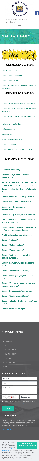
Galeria (8, 358)
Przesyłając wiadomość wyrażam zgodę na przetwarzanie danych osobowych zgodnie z (20, 402)
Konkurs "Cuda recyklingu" (13, 245)
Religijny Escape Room (9, 70)
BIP (6, 366)
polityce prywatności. (8, 449)
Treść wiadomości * (19, 390)
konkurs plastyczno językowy (12, 124)
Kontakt (9, 337)
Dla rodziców (11, 354)
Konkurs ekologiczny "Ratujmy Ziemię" (17, 202)
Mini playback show (8, 129)
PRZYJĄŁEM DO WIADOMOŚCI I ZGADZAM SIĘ (27, 445)
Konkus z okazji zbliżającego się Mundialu (18, 214)
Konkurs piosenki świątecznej (12, 139)
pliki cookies (18, 459)
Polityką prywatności (26, 404)
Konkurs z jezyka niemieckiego (12, 75)
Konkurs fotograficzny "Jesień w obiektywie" (17, 149)
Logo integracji (7, 134)
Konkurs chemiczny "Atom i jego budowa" (18, 197)
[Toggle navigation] (19, 26)
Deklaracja (10, 362)
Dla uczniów (10, 350)
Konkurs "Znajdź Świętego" (11, 80)
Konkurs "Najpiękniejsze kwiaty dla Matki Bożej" (19, 103)
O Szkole (8, 341)
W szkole (9, 346)
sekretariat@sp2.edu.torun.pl (18, 19)
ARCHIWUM (6, 429)
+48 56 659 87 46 (13, 22)
